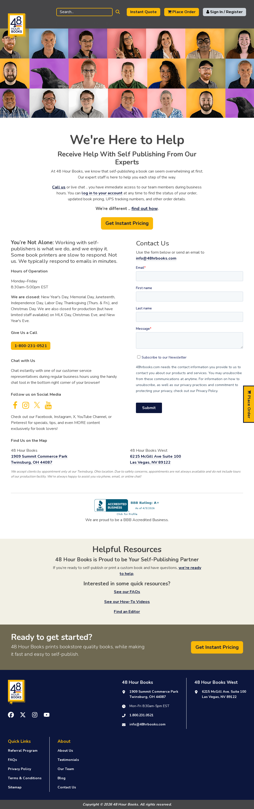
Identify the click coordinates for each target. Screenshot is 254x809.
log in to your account (102, 193)
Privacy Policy (19, 769)
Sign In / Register (224, 12)
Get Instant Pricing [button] (127, 223)
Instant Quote (143, 12)
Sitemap (15, 787)
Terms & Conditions (24, 778)
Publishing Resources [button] (185, 23)
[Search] (84, 12)
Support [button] (229, 23)
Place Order (181, 12)
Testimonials (68, 759)
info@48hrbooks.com (156, 258)
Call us (58, 187)
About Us (65, 750)
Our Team (66, 769)
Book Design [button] (137, 23)
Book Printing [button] (53, 23)
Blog (61, 778)
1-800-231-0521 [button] (30, 346)
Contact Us (67, 787)
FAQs (12, 759)
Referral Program (22, 750)
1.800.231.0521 (141, 715)
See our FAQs (127, 592)
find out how (144, 208)
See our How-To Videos (127, 601)
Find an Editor (127, 611)
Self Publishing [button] (96, 23)
